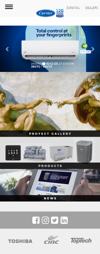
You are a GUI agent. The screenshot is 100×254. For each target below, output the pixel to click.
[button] (7, 49)
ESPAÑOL (73, 8)
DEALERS (91, 8)
